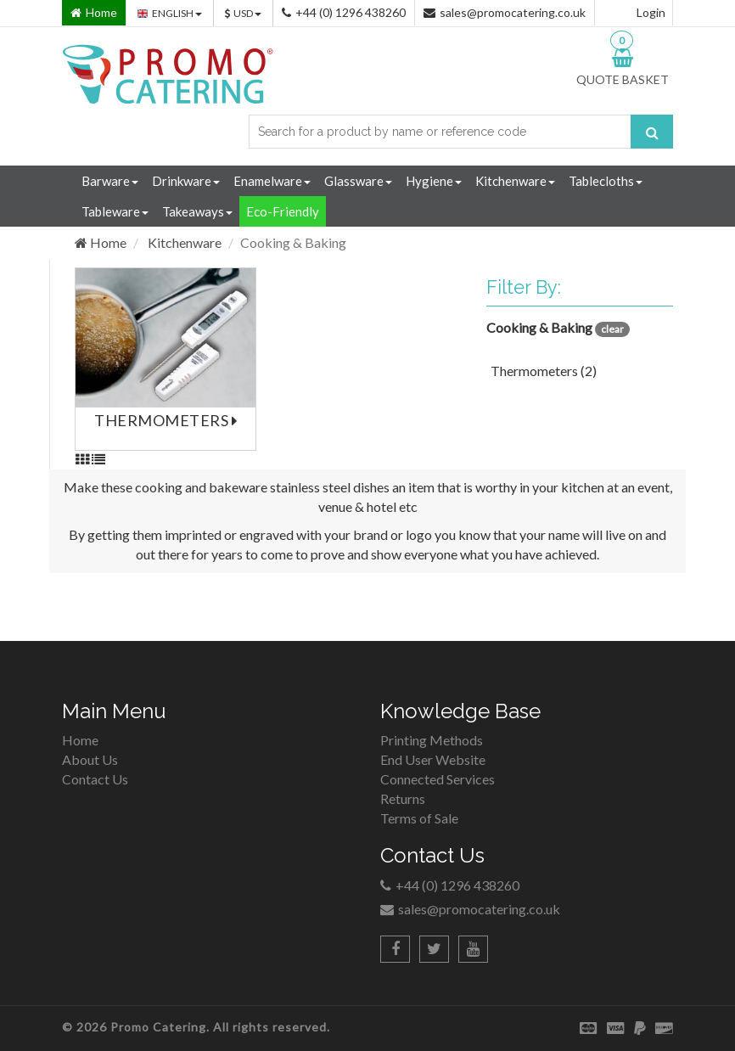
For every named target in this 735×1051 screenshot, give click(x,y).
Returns (402, 798)
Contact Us (95, 779)
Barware (109, 180)
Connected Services (437, 779)
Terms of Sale (419, 818)
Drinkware (186, 180)
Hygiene (434, 180)
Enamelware (272, 180)
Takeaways (197, 211)
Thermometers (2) (544, 371)
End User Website (432, 759)
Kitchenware (515, 180)
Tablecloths (605, 180)
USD (243, 13)
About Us (90, 759)
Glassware (358, 180)
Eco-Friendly (282, 211)
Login (651, 12)
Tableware (115, 211)
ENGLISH (169, 13)
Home (100, 242)
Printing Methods (431, 740)
